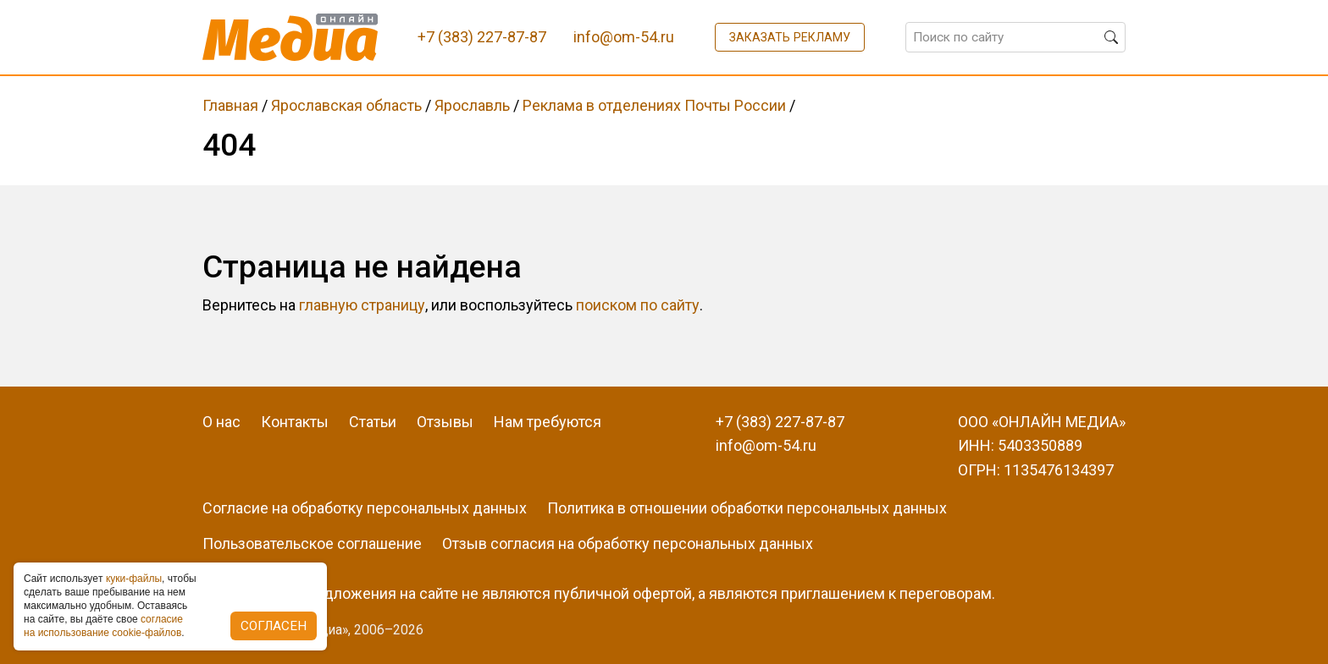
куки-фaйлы (134, 578)
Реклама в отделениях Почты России (654, 105)
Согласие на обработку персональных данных (364, 508)
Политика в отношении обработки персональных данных (747, 508)
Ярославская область (346, 105)
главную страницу (362, 305)
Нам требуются (547, 422)
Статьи (372, 422)
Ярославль (472, 105)
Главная (230, 105)
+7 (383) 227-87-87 (780, 422)
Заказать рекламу (789, 37)
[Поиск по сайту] (1015, 37)
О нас (221, 422)
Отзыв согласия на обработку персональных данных (627, 543)
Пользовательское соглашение (312, 543)
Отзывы (445, 422)
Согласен (274, 626)
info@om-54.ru (766, 445)
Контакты (295, 422)
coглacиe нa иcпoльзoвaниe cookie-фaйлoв (103, 626)
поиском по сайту (638, 305)
